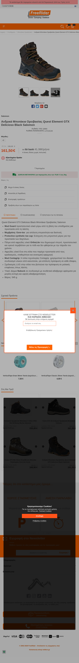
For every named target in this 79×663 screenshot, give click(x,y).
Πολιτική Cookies (45, 511)
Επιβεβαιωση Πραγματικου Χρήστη (39, 330)
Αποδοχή (39, 516)
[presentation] (39, 336)
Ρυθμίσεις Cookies (39, 521)
